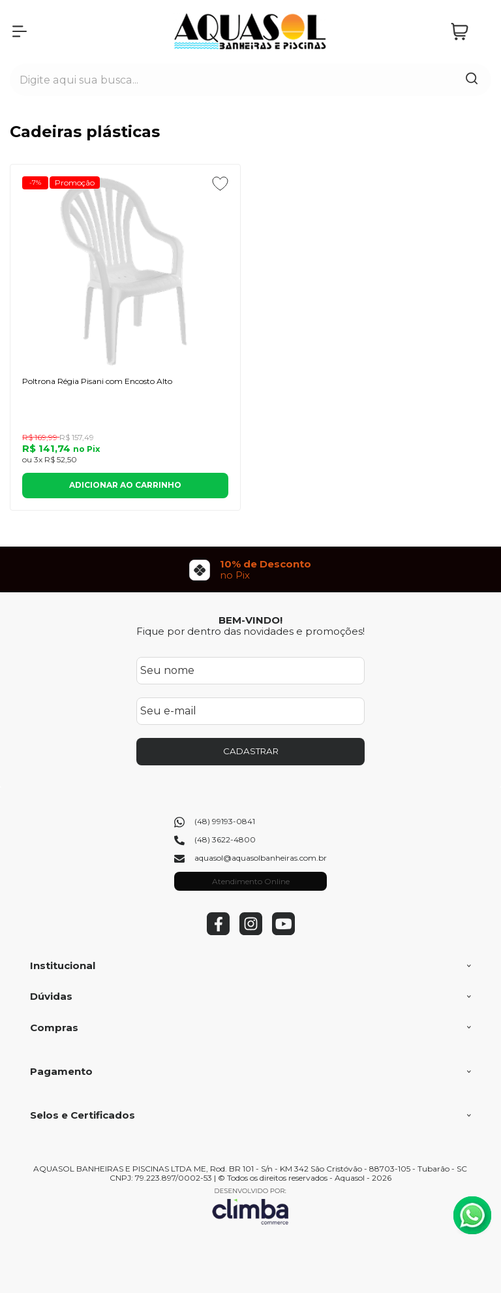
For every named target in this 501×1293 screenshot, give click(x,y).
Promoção (75, 182)
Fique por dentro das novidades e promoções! (250, 631)
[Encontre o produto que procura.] (471, 79)
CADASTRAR (251, 751)
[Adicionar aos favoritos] (220, 183)
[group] (250, 569)
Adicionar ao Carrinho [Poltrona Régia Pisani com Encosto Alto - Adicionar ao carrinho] (125, 485)
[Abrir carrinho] (467, 31)
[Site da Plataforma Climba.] (250, 1206)
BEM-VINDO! (250, 620)
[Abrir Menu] (19, 31)
